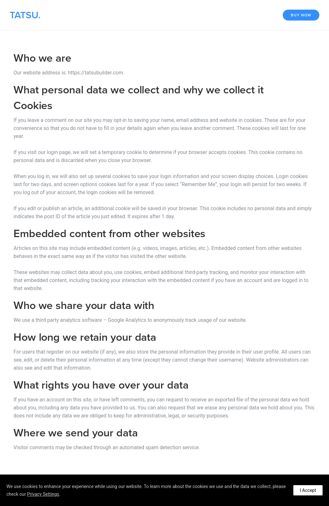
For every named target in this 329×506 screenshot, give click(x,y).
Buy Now (301, 15)
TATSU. (25, 15)
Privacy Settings (43, 494)
